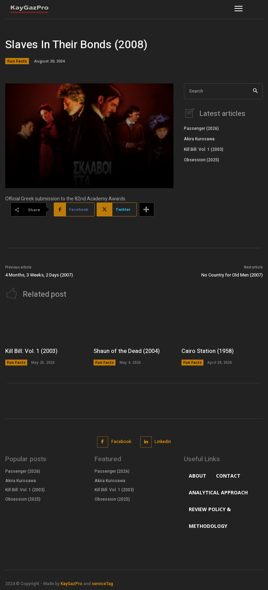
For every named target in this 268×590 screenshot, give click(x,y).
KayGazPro (71, 583)
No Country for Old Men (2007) (232, 275)
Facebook (121, 441)
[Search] (255, 91)
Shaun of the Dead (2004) (126, 351)
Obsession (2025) (201, 159)
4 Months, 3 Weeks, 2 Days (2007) (39, 275)
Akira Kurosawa (199, 138)
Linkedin (163, 441)
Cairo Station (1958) (207, 351)
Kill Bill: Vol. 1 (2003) (203, 149)
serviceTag (102, 583)
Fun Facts (17, 61)
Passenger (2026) (201, 128)
